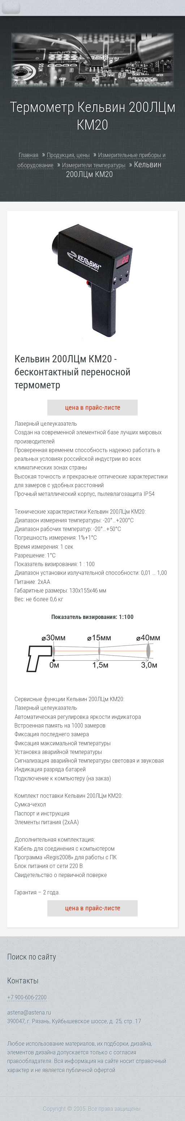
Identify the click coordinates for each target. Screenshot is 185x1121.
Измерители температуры (93, 165)
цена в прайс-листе (92, 407)
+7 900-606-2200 (27, 997)
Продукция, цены (68, 155)
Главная (28, 155)
